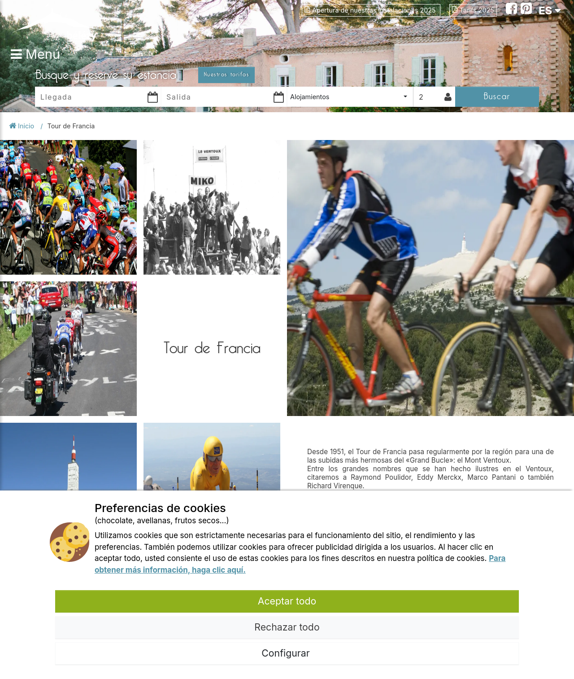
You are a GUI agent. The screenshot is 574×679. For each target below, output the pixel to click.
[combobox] (350, 97)
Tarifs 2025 (473, 10)
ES (550, 10)
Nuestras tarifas (226, 74)
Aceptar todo (287, 601)
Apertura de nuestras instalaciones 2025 (371, 10)
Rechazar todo (286, 627)
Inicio (22, 126)
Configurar (286, 653)
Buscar (496, 96)
